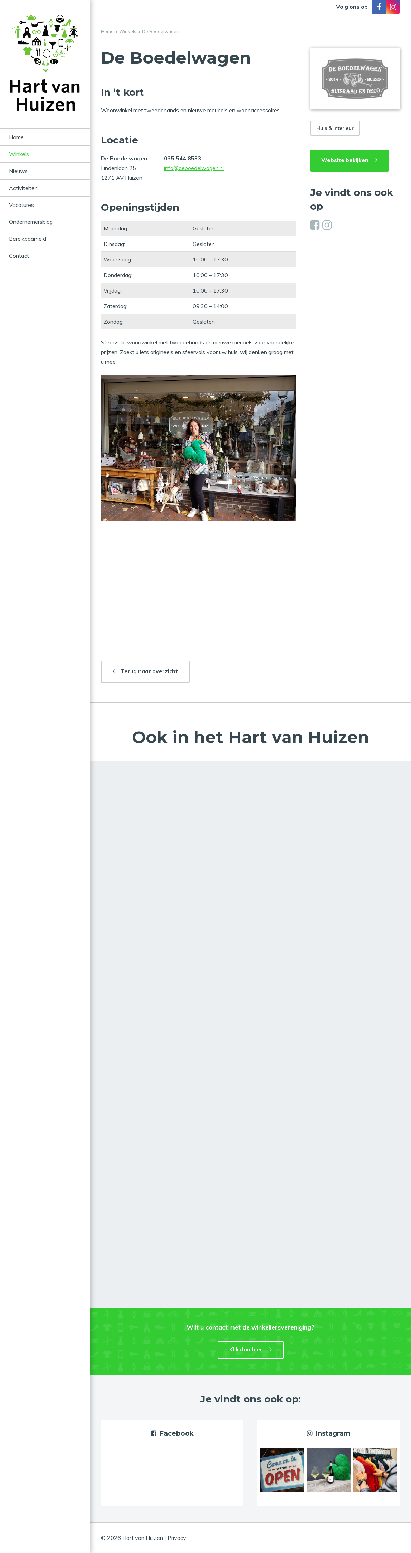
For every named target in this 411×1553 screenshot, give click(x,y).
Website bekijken (345, 159)
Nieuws (18, 171)
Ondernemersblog (31, 221)
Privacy (177, 1537)
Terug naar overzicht (149, 671)
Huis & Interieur (335, 128)
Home (16, 137)
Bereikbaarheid (27, 238)
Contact (19, 255)
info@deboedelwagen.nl (194, 167)
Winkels (19, 154)
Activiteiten (23, 187)
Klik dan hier (245, 1349)
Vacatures (21, 204)
